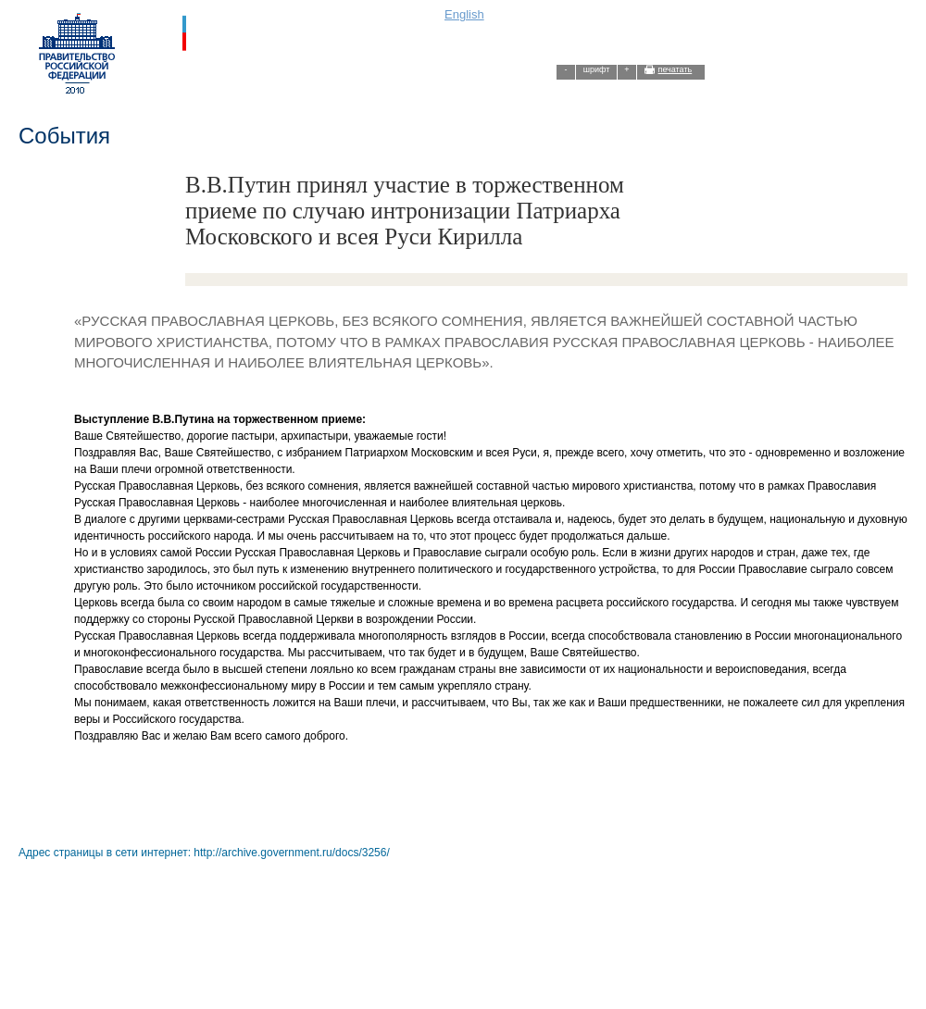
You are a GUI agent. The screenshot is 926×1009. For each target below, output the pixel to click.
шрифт (596, 69)
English (464, 14)
